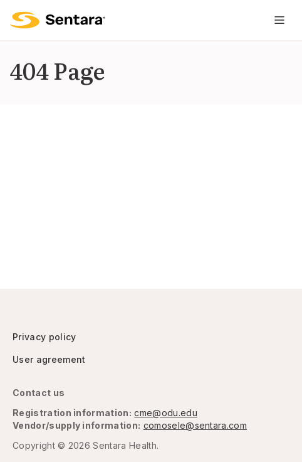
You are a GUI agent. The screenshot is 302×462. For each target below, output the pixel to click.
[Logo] (57, 20)
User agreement (49, 359)
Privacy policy (44, 336)
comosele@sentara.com (195, 425)
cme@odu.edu (165, 412)
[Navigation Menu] (279, 20)
